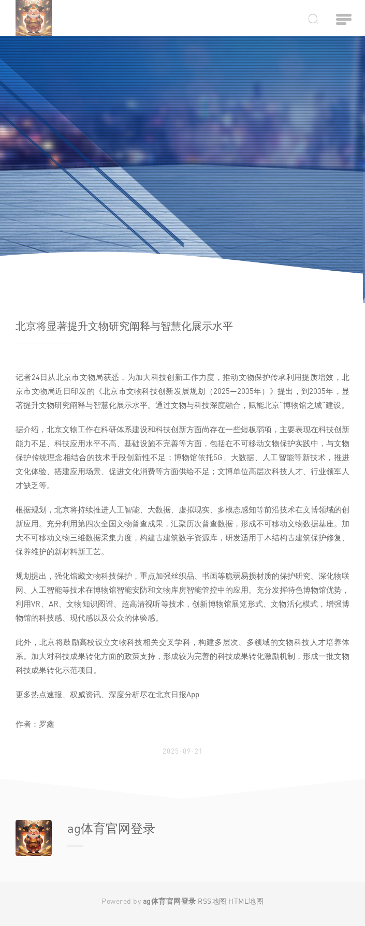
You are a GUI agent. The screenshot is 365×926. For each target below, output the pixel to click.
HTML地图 (246, 900)
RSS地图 (212, 900)
